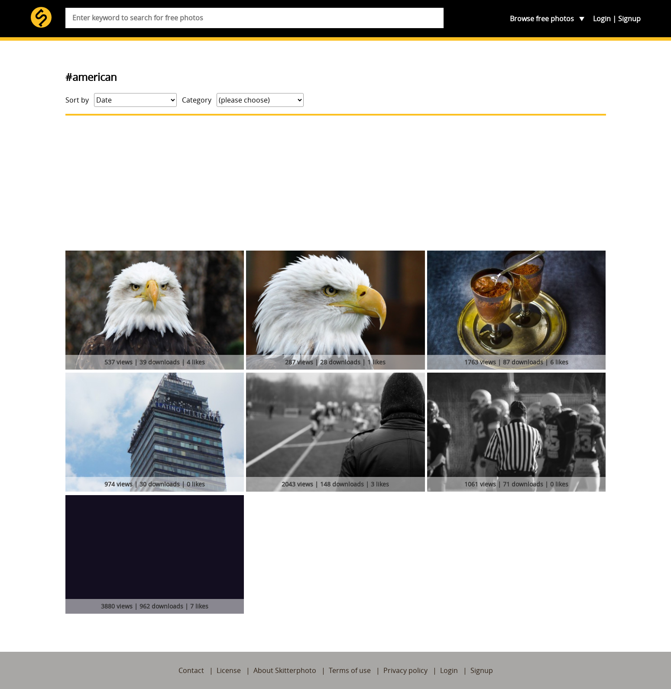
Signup (629, 18)
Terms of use (350, 670)
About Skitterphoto (284, 670)
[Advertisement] (336, 183)
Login (602, 18)
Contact (191, 670)
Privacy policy (405, 670)
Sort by (77, 100)
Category (196, 100)
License (229, 670)
